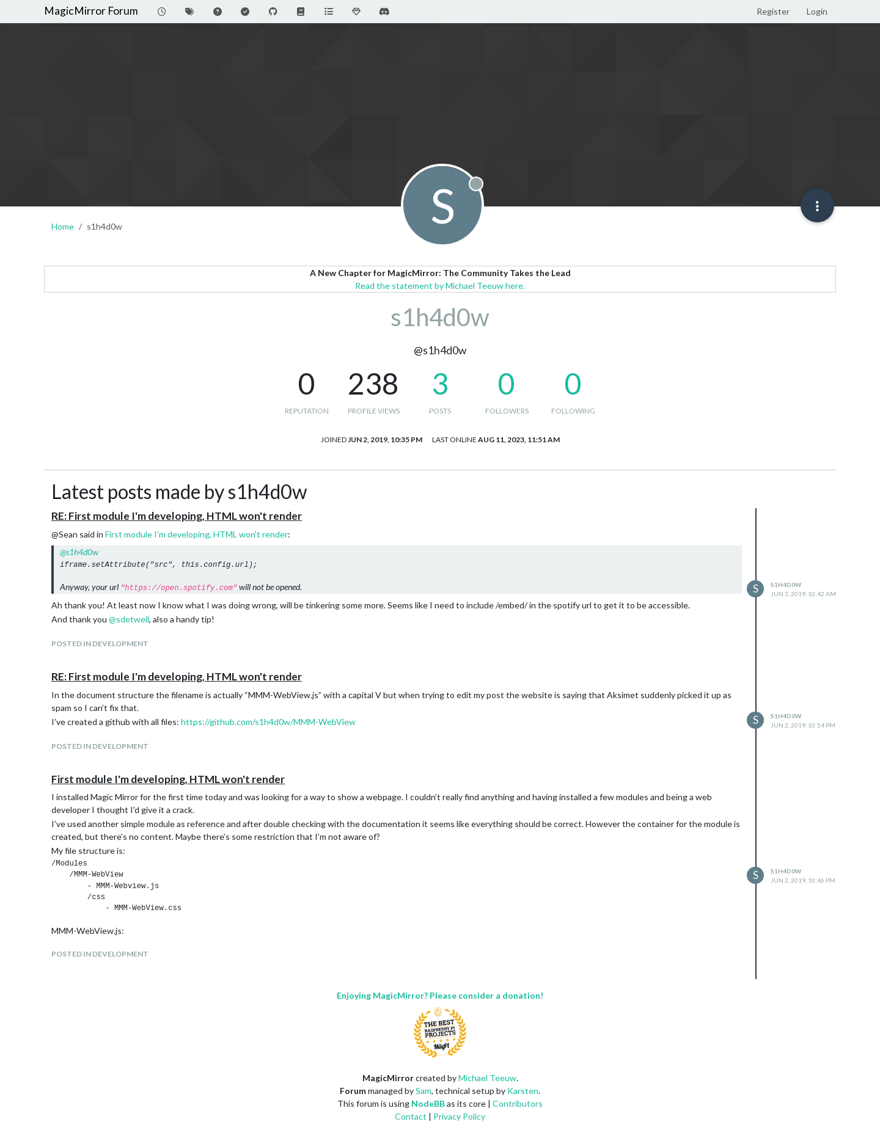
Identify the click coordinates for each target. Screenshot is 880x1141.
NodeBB (428, 1103)
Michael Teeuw (487, 1078)
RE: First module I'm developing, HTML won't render (176, 515)
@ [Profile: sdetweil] (129, 619)
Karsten (522, 1090)
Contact (411, 1116)
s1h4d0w (786, 584)
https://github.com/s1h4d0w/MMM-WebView (268, 721)
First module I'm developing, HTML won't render (196, 534)
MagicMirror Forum (91, 10)
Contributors (518, 1103)
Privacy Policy (459, 1116)
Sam (423, 1090)
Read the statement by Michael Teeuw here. (440, 285)
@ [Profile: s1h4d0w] (79, 552)
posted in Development (99, 643)
